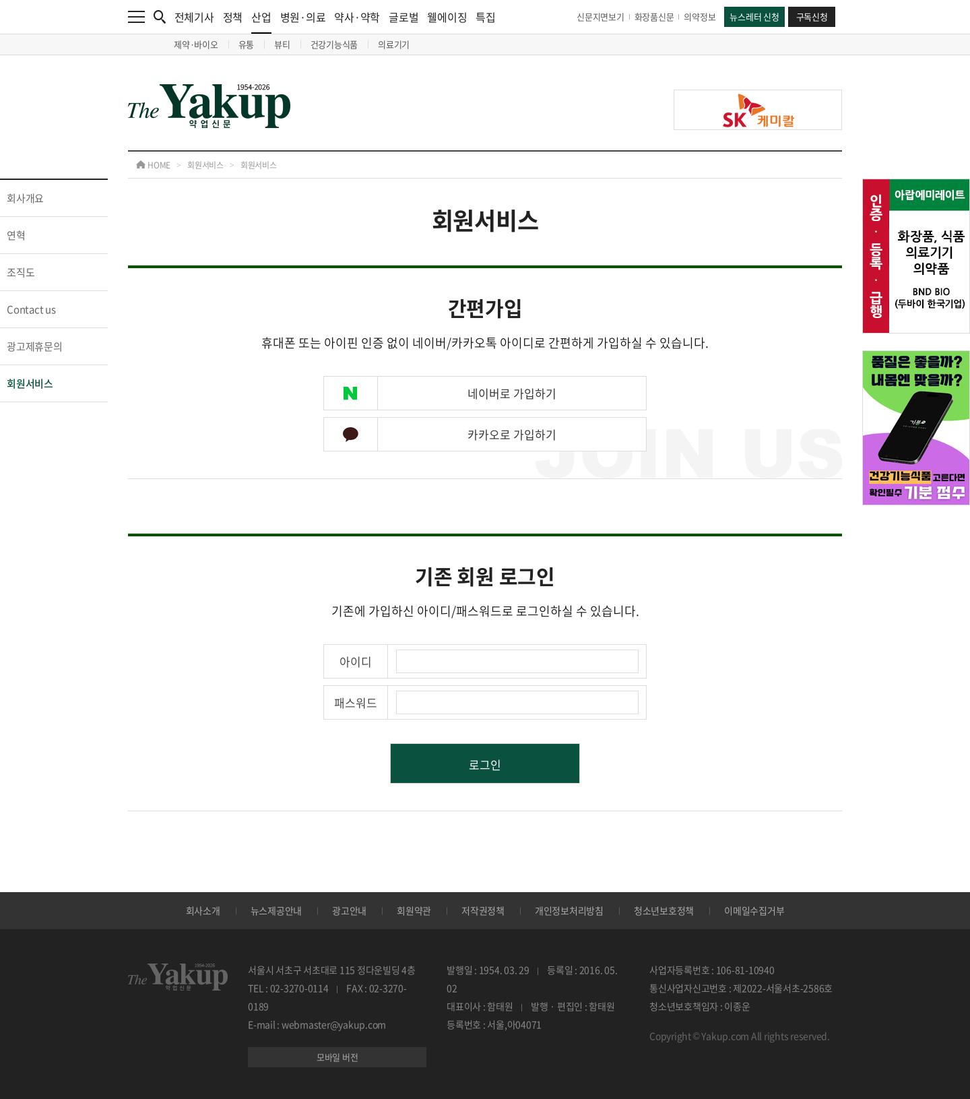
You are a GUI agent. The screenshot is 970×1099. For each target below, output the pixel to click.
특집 (486, 17)
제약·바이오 (196, 44)
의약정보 (699, 16)
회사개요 (25, 198)
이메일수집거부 (754, 910)
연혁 (16, 235)
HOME (153, 165)
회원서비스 (205, 165)
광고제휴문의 (35, 346)
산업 (261, 21)
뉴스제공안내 (276, 910)
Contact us (31, 309)
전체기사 (194, 17)
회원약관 (414, 910)
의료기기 (394, 44)
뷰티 (282, 44)
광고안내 (349, 910)
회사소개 (203, 910)
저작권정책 (483, 910)
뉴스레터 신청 (754, 16)
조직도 (20, 272)
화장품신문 (654, 16)
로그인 (484, 764)
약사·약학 (357, 17)
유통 (246, 44)
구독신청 (812, 16)
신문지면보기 (600, 16)
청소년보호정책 (664, 910)
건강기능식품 (334, 44)
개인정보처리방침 (569, 910)
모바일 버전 (337, 1056)
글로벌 (403, 17)
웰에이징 (447, 17)
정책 (233, 17)
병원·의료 (303, 17)
